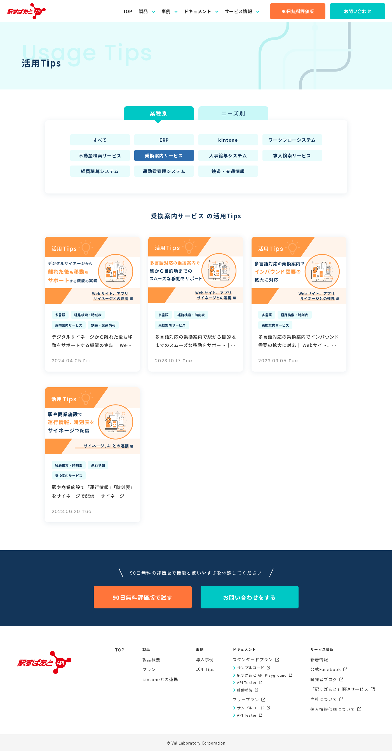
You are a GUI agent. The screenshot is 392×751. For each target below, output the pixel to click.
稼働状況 (245, 690)
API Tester (247, 682)
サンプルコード (250, 667)
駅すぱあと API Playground (262, 675)
